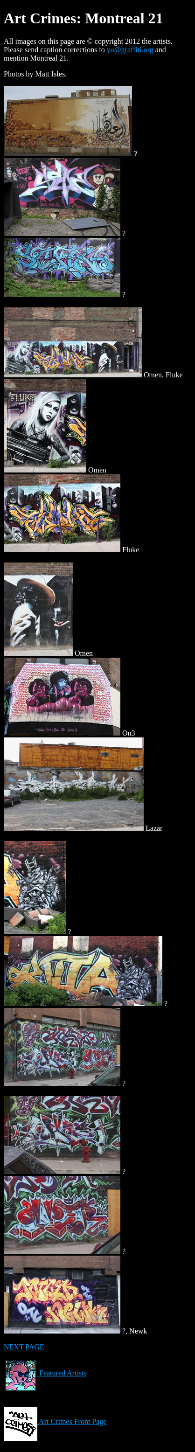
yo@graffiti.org (130, 50)
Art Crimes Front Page (55, 1421)
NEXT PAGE (24, 1347)
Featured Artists (45, 1373)
